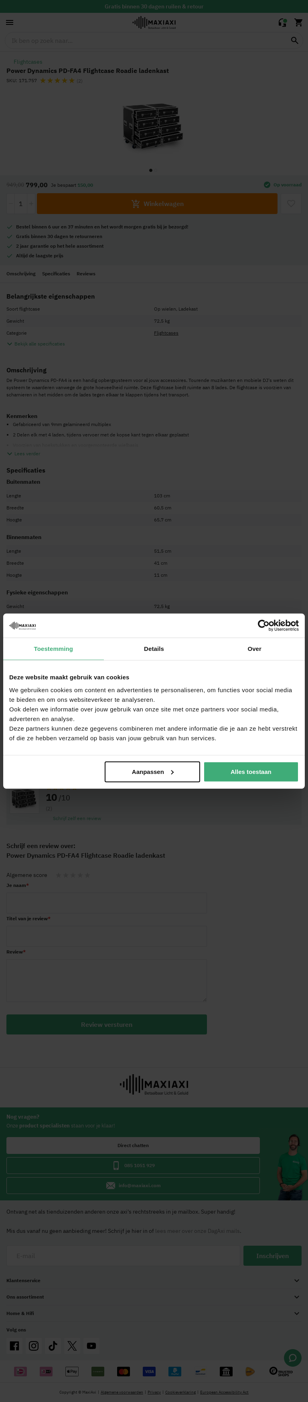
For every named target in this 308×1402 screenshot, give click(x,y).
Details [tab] (154, 648)
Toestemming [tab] (53, 648)
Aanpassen (153, 771)
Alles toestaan (251, 771)
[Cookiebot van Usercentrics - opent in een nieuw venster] (264, 626)
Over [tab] (254, 648)
